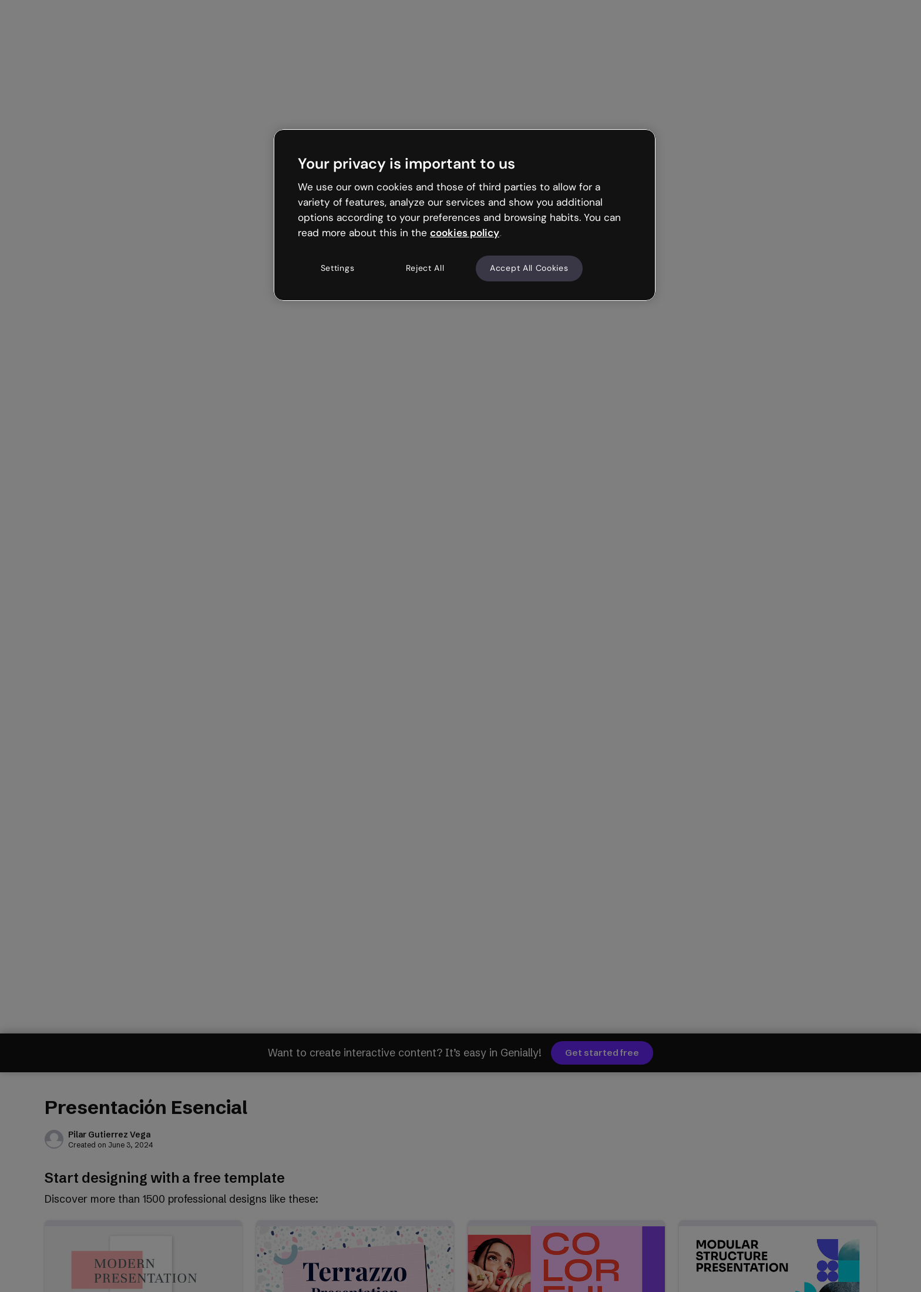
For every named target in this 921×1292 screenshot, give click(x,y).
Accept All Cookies (529, 268)
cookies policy (464, 232)
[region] (465, 215)
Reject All (425, 268)
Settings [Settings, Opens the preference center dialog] (338, 268)
